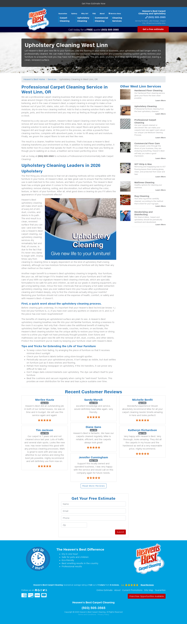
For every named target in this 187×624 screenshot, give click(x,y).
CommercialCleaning (101, 19)
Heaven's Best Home (34, 79)
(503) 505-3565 (157, 17)
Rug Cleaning (141, 196)
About (102, 13)
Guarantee (62, 13)
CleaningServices (117, 19)
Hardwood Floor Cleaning (148, 90)
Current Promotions (132, 590)
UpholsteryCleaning (83, 19)
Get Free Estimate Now (93, 3)
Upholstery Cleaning (145, 106)
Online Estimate (104, 590)
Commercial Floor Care (147, 143)
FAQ (94, 13)
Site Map (148, 590)
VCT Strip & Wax (143, 164)
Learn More (160, 100)
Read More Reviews (93, 486)
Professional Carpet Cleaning (145, 121)
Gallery (74, 13)
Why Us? (84, 13)
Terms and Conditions (87, 614)
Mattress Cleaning (144, 182)
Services (52, 79)
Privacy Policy (103, 614)
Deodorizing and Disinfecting (143, 213)
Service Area (115, 13)
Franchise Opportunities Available (146, 596)
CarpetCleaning (64, 19)
